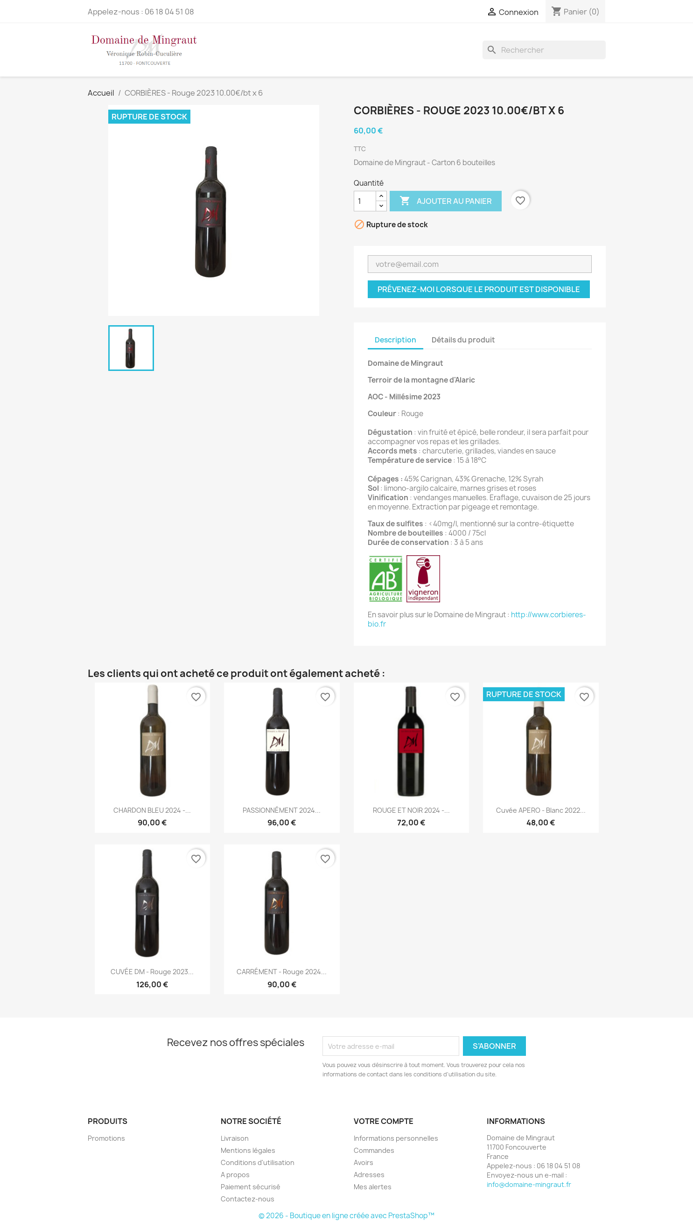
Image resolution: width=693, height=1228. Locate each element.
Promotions (106, 1138)
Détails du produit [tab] (463, 340)
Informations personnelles (396, 1138)
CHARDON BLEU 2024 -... (152, 810)
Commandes (374, 1150)
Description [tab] (395, 340)
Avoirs (363, 1162)
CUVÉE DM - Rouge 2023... (152, 971)
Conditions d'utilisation (257, 1162)
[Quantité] (365, 201)
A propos (235, 1174)
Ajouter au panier (445, 201)
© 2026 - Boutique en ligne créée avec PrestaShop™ (346, 1216)
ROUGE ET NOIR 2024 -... (411, 810)
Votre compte (383, 1121)
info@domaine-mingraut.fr (529, 1184)
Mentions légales (248, 1150)
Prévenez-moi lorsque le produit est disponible (479, 289)
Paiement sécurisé (250, 1186)
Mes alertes (373, 1186)
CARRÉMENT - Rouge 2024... (282, 971)
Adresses (369, 1174)
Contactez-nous (247, 1198)
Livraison (235, 1138)
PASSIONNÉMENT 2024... (282, 810)
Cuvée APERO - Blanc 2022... (541, 810)
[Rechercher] (544, 50)
